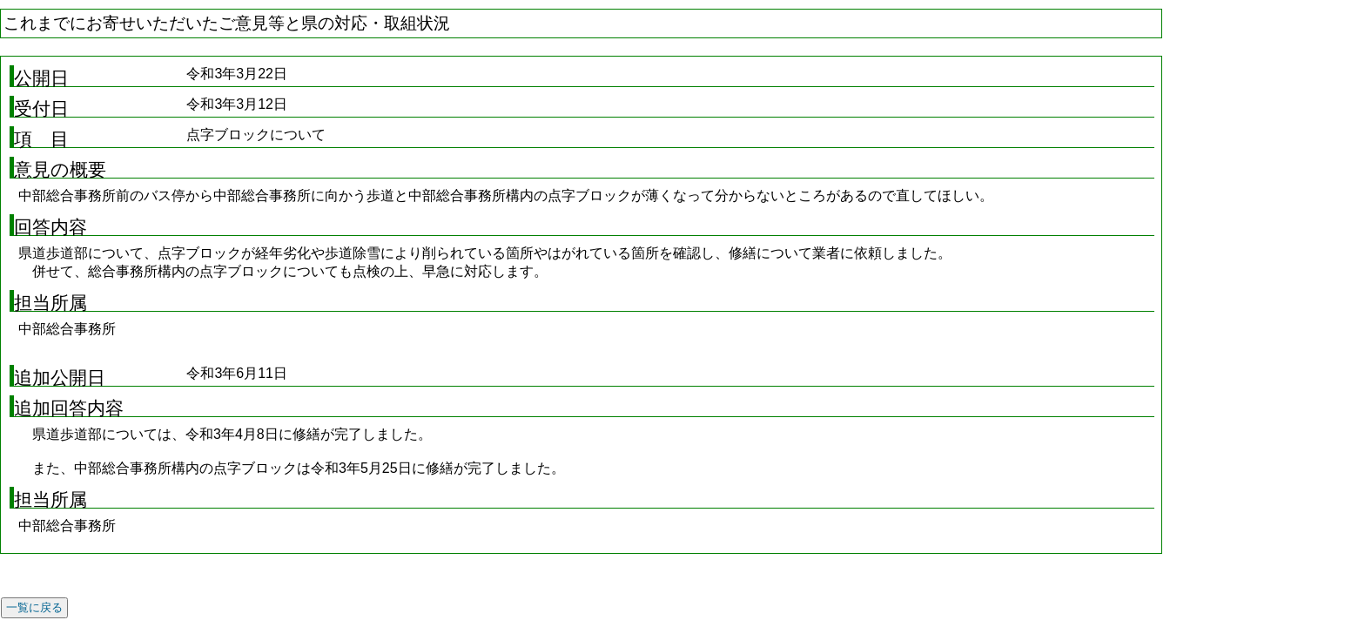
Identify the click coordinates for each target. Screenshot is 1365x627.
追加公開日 (59, 377)
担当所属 (50, 303)
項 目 (41, 139)
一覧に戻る (34, 607)
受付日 (41, 108)
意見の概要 (60, 169)
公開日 (41, 78)
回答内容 (50, 227)
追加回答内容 (69, 408)
